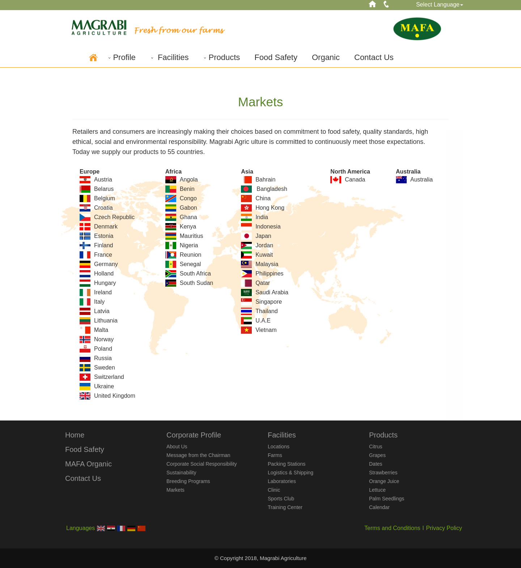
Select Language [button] (439, 4)
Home (74, 435)
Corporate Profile (193, 435)
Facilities (169, 57)
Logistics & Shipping (290, 472)
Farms (275, 455)
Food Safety (275, 57)
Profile (121, 57)
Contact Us (374, 57)
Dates (375, 464)
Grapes (377, 455)
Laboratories (282, 481)
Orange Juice (384, 481)
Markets (175, 490)
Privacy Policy (444, 528)
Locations (278, 446)
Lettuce (377, 490)
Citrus (375, 446)
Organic (326, 57)
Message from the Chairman (198, 455)
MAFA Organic (88, 464)
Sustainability (181, 472)
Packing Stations (286, 464)
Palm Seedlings (386, 498)
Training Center (285, 507)
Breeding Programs (188, 481)
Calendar (379, 507)
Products (221, 57)
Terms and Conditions (392, 528)
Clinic (274, 490)
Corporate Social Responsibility (201, 464)
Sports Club (281, 498)
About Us (176, 446)
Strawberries (383, 472)
